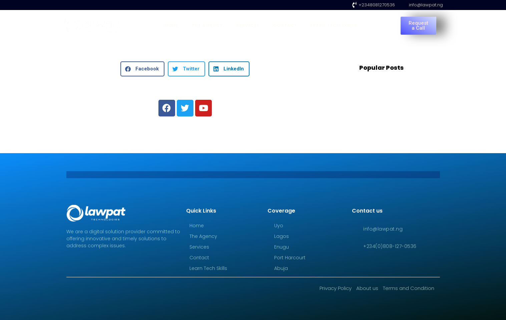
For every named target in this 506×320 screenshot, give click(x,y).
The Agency (207, 25)
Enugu (281, 247)
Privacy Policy (336, 288)
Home (172, 25)
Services (248, 25)
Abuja (281, 268)
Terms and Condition (408, 288)
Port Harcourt (290, 257)
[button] (142, 68)
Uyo (278, 225)
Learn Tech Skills (334, 25)
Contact (285, 25)
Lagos (281, 236)
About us (367, 288)
